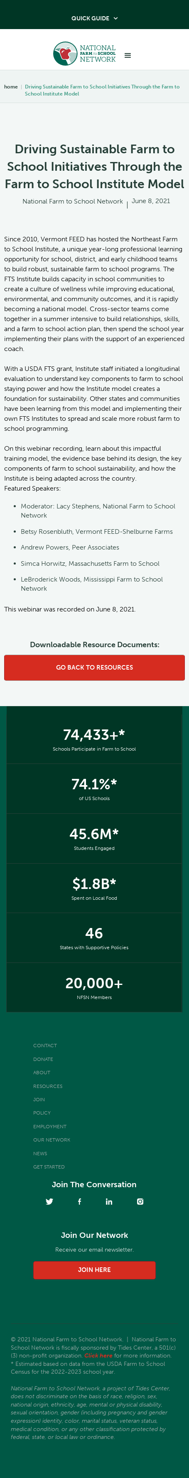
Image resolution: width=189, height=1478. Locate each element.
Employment (49, 1126)
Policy (42, 1113)
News (40, 1153)
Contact (45, 1045)
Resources (47, 1086)
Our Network (51, 1140)
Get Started (49, 1167)
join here (94, 1270)
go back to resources (94, 667)
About (41, 1072)
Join (39, 1099)
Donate (43, 1059)
